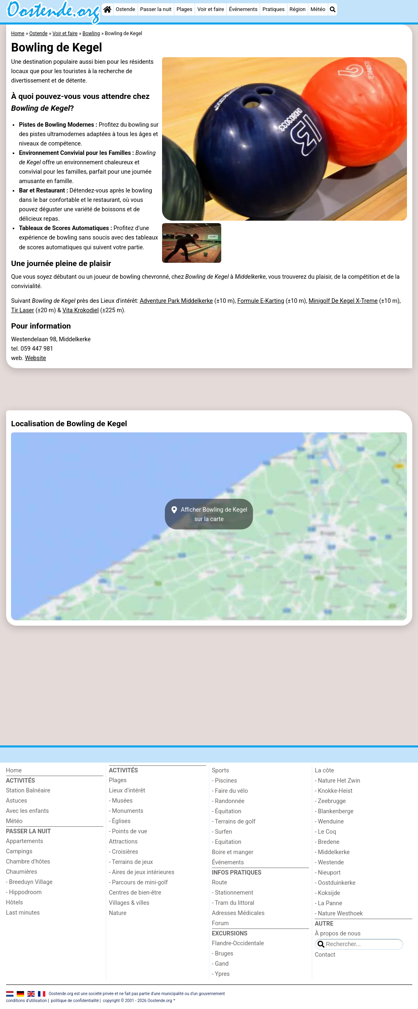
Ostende (125, 9)
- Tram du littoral (233, 902)
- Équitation (226, 811)
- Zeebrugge (330, 801)
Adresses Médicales (238, 913)
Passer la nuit (155, 9)
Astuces (16, 800)
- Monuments (126, 811)
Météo (318, 9)
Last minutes (23, 912)
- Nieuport (327, 872)
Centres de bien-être (135, 892)
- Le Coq (325, 831)
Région (297, 9)
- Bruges (222, 953)
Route (219, 882)
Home (14, 770)
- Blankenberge (334, 811)
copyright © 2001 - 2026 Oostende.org (137, 1000)
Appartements (24, 841)
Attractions (123, 841)
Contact (325, 954)
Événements (243, 9)
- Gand (220, 963)
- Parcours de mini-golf (138, 882)
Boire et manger (232, 852)
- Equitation (226, 842)
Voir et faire (210, 9)
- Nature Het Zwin (337, 780)
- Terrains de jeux (131, 862)
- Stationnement (232, 892)
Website (35, 358)
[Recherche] (332, 9)
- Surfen (222, 831)
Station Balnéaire (28, 790)
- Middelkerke (332, 852)
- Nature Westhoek (339, 913)
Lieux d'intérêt (127, 790)
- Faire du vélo (230, 791)
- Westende (329, 862)
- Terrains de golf (234, 821)
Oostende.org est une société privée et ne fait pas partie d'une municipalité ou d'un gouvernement (137, 993)
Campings (19, 851)
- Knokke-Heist (333, 791)
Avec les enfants (27, 811)
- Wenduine (329, 821)
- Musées (121, 800)
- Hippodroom (24, 892)
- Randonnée (228, 801)
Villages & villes (129, 902)
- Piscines (224, 780)
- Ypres (221, 974)
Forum (220, 923)
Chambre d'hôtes (28, 861)
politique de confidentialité (75, 1000)
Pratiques (273, 9)
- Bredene (327, 842)
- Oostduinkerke (335, 882)
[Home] (107, 9)
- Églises (120, 821)
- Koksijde (327, 893)
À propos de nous (337, 933)
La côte (324, 770)
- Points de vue (128, 831)
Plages (184, 9)
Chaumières (22, 871)
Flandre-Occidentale (238, 943)
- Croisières (123, 851)
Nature (118, 913)
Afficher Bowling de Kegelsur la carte (209, 514)
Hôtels (14, 902)
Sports (220, 770)
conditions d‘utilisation (26, 1000)
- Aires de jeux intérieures (141, 872)
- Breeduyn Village (29, 882)
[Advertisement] (209, 389)
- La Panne (328, 903)
